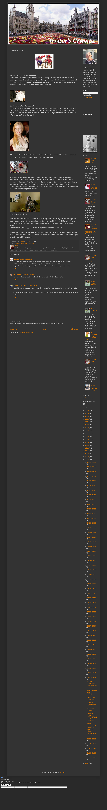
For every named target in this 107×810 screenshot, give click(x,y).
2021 (87, 422)
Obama (32, 243)
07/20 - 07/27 (91, 570)
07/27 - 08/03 (91, 565)
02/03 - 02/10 (91, 739)
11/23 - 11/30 (91, 485)
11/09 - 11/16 (91, 495)
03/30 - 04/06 (91, 645)
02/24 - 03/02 (91, 668)
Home (45, 329)
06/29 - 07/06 (91, 584)
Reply (15, 268)
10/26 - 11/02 (91, 504)
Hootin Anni (17, 285)
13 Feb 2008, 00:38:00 (29, 285)
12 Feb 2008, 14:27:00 (27, 274)
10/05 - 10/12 (91, 518)
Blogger (62, 772)
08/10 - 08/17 (91, 556)
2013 (87, 445)
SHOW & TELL (92, 690)
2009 (87, 457)
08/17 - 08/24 (91, 551)
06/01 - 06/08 (91, 602)
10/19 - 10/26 (91, 509)
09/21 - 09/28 (91, 528)
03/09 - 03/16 (91, 659)
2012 (87, 448)
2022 (87, 419)
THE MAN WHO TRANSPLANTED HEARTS (92, 717)
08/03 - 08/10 (91, 560)
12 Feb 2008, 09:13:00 (24, 259)
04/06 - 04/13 (91, 640)
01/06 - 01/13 (91, 758)
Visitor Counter (88, 398)
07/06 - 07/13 (91, 579)
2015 (87, 439)
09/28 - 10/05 (91, 523)
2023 (87, 416)
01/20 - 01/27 (91, 748)
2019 (87, 428)
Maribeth (16, 274)
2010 (87, 454)
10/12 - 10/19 (91, 513)
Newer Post (14, 329)
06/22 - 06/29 (91, 588)
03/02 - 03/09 (91, 663)
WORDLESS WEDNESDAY (91, 704)
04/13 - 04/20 (91, 635)
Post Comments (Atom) (26, 332)
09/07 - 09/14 (91, 537)
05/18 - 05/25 (91, 612)
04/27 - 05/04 (91, 626)
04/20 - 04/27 (91, 631)
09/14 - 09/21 (91, 532)
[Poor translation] (8, 785)
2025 (87, 410)
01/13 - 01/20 (91, 753)
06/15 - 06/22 (91, 593)
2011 (87, 451)
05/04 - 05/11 (91, 621)
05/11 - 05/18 (91, 616)
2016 (87, 436)
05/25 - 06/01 (91, 607)
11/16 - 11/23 (91, 490)
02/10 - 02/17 (91, 677)
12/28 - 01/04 (91, 462)
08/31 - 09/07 (91, 542)
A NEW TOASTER (94, 310)
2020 (87, 425)
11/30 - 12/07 (91, 481)
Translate (87, 97)
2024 (87, 413)
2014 (87, 442)
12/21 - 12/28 (91, 467)
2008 (87, 459)
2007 (87, 763)
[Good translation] (3, 785)
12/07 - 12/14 (91, 476)
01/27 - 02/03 (91, 743)
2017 (87, 433)
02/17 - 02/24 (91, 673)
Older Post (74, 329)
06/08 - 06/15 (91, 598)
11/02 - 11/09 (91, 499)
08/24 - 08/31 (91, 546)
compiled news (19, 243)
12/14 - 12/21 (91, 471)
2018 (87, 430)
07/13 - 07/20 (91, 574)
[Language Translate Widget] (90, 93)
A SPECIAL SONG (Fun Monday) (91, 725)
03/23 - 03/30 (91, 649)
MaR (15, 259)
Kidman (27, 243)
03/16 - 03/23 (91, 654)
